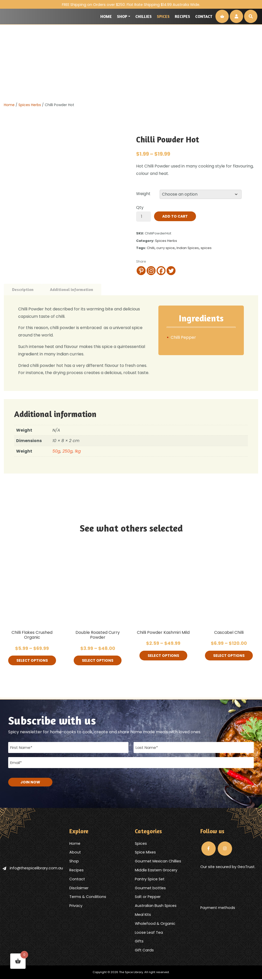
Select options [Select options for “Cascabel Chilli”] (229, 655)
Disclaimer (79, 888)
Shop (122, 16)
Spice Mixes (145, 852)
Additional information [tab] (71, 289)
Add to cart (175, 216)
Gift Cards (144, 950)
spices (206, 248)
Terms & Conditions (87, 896)
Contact (203, 16)
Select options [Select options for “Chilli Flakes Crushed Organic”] (32, 660)
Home (106, 16)
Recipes (182, 16)
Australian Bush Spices (156, 905)
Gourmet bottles (150, 888)
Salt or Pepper (148, 896)
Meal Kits (143, 914)
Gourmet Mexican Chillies (158, 861)
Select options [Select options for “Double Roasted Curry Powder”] (97, 660)
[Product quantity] (143, 216)
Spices (163, 16)
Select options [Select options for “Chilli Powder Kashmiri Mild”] (163, 655)
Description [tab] (23, 289)
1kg (78, 451)
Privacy (75, 905)
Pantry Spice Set (150, 879)
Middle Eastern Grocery (156, 870)
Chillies (143, 16)
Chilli (151, 248)
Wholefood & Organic (155, 923)
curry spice (165, 248)
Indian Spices (188, 248)
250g (67, 451)
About (75, 852)
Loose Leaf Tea (149, 932)
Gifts (139, 941)
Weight (143, 194)
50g (56, 451)
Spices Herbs (29, 104)
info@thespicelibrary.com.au (33, 868)
